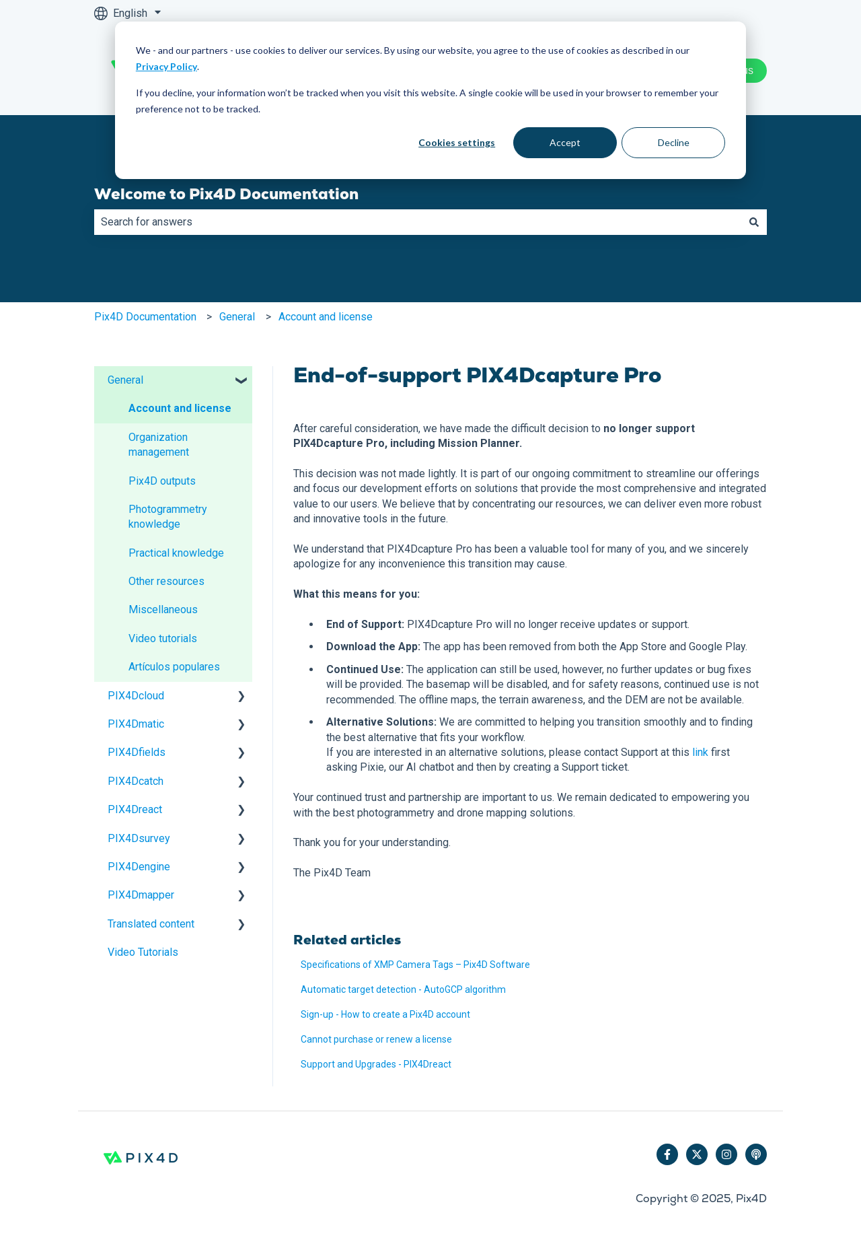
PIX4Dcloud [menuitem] (136, 695)
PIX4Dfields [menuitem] (136, 752)
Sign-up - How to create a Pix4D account (385, 1014)
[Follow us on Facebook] (667, 1154)
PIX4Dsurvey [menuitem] (139, 838)
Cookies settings (456, 142)
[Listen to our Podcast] (756, 1154)
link (700, 752)
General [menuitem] (125, 380)
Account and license (325, 316)
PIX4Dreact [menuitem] (135, 809)
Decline (673, 142)
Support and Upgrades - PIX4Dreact (376, 1064)
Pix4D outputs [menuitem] (162, 481)
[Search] (754, 222)
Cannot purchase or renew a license (376, 1039)
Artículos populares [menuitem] (174, 666)
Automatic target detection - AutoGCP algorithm (403, 989)
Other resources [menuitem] (166, 581)
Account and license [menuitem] (179, 408)
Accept (565, 142)
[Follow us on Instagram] (726, 1154)
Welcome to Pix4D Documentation (226, 194)
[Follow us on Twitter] (697, 1154)
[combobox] (417, 222)
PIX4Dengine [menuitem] (139, 866)
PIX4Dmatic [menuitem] (136, 724)
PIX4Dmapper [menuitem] (141, 895)
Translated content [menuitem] (151, 923)
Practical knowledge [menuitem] (176, 553)
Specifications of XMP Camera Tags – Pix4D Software (415, 964)
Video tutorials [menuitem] (162, 638)
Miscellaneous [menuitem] (163, 609)
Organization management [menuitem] (158, 444)
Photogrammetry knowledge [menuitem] (167, 516)
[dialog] (430, 100)
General (237, 316)
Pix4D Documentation (145, 316)
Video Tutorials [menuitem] (143, 952)
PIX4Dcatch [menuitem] (135, 781)
